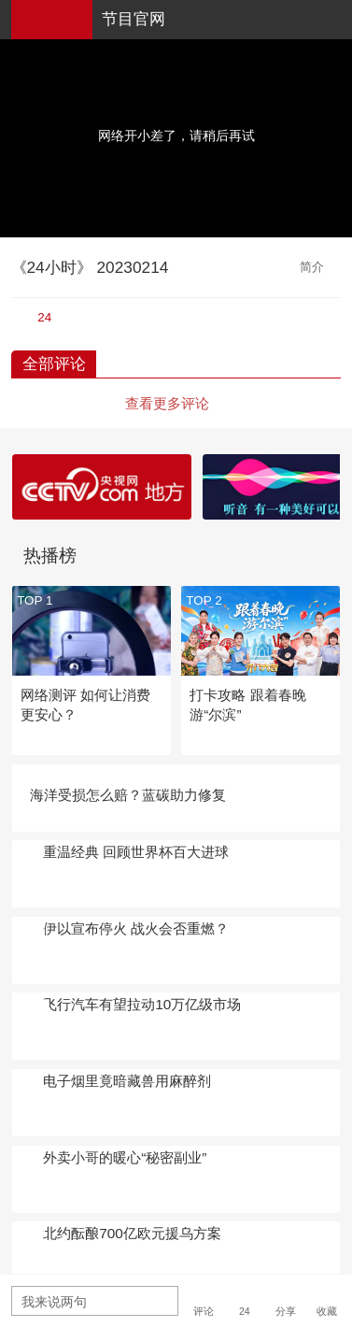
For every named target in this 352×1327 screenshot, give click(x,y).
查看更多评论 (167, 403)
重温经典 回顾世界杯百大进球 (136, 852)
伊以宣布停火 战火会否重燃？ (136, 928)
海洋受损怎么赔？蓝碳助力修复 (128, 795)
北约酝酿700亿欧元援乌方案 (132, 1233)
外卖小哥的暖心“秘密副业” (124, 1157)
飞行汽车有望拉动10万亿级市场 (142, 1004)
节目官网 (133, 18)
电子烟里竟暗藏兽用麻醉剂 (127, 1081)
